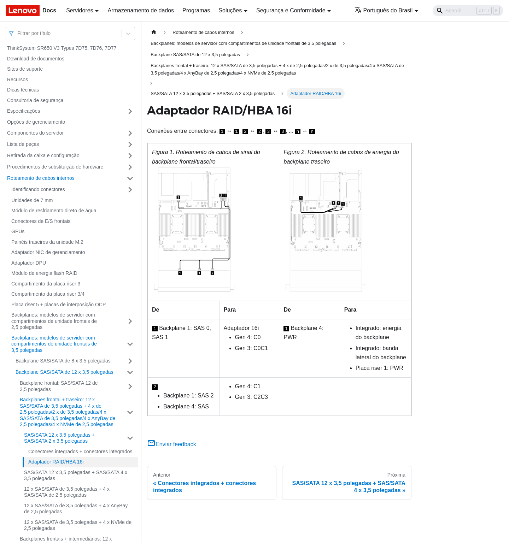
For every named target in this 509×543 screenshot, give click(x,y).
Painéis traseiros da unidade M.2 (47, 242)
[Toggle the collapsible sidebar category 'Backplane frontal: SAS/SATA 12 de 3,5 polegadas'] (130, 386)
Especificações (23, 111)
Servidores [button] (79, 10)
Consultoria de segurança (35, 100)
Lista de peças (23, 144)
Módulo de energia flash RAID (44, 273)
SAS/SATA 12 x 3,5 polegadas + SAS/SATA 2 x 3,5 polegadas (59, 438)
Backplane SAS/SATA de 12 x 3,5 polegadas (64, 372)
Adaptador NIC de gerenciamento (48, 252)
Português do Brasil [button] (384, 10)
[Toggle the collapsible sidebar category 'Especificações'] (130, 111)
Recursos (17, 79)
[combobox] (18, 33)
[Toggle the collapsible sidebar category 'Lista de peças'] (130, 144)
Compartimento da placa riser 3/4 (47, 294)
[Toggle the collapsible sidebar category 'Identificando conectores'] (130, 189)
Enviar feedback (171, 444)
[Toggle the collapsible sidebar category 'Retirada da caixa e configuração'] (130, 155)
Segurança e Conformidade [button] (291, 10)
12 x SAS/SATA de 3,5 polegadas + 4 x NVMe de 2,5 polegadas (77, 525)
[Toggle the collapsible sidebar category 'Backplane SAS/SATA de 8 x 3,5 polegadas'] (130, 361)
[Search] (468, 10)
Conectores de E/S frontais (40, 221)
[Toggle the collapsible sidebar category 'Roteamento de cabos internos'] (130, 178)
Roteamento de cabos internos (41, 178)
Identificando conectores (38, 189)
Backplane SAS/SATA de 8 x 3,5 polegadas (63, 361)
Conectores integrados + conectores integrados (80, 451)
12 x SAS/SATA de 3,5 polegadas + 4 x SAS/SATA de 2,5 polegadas (67, 492)
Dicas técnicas (23, 90)
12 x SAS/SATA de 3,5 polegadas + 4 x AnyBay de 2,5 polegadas (76, 509)
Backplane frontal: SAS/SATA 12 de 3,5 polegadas (59, 386)
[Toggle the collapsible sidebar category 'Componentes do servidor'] (130, 133)
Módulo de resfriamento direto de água (53, 210)
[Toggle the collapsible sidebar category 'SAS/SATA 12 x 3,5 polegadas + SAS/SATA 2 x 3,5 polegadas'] (130, 438)
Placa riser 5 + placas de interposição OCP (58, 304)
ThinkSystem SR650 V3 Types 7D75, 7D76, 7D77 (61, 48)
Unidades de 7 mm (32, 200)
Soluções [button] (230, 10)
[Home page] (153, 32)
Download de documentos (35, 58)
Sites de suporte (25, 69)
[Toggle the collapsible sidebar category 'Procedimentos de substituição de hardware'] (130, 167)
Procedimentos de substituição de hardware (55, 167)
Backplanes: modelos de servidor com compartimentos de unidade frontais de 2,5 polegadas (54, 321)
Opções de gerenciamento (36, 122)
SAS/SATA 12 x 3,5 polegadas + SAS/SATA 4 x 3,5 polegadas (75, 476)
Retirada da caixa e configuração (43, 155)
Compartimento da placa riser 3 (45, 284)
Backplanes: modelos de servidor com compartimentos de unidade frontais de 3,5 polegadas (54, 344)
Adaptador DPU (28, 263)
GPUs (17, 231)
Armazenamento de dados (140, 10)
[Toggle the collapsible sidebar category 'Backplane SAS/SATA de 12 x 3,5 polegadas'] (130, 372)
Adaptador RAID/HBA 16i (55, 462)
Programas (196, 10)
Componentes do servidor (35, 133)
